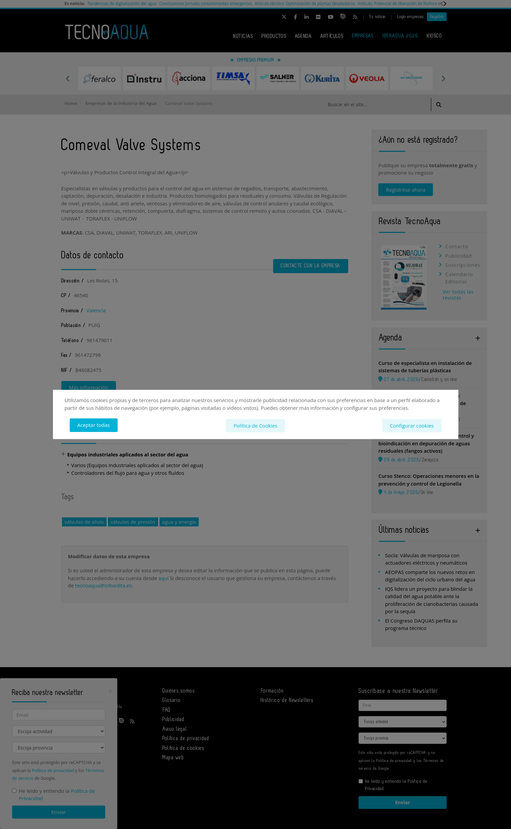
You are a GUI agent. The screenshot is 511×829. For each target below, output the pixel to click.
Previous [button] (68, 78)
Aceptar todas (93, 425)
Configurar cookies (412, 425)
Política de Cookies (255, 425)
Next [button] (443, 78)
